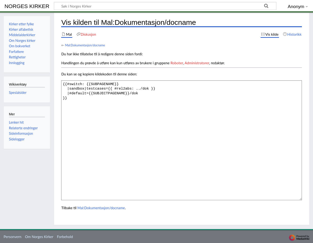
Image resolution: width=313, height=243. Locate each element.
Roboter (177, 63)
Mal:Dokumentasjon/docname (85, 45)
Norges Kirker (26, 6)
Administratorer (196, 63)
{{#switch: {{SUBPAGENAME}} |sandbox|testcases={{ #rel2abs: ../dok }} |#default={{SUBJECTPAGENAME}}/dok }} (181, 140)
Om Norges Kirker (39, 236)
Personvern (12, 236)
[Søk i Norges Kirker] (165, 6)
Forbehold (65, 236)
